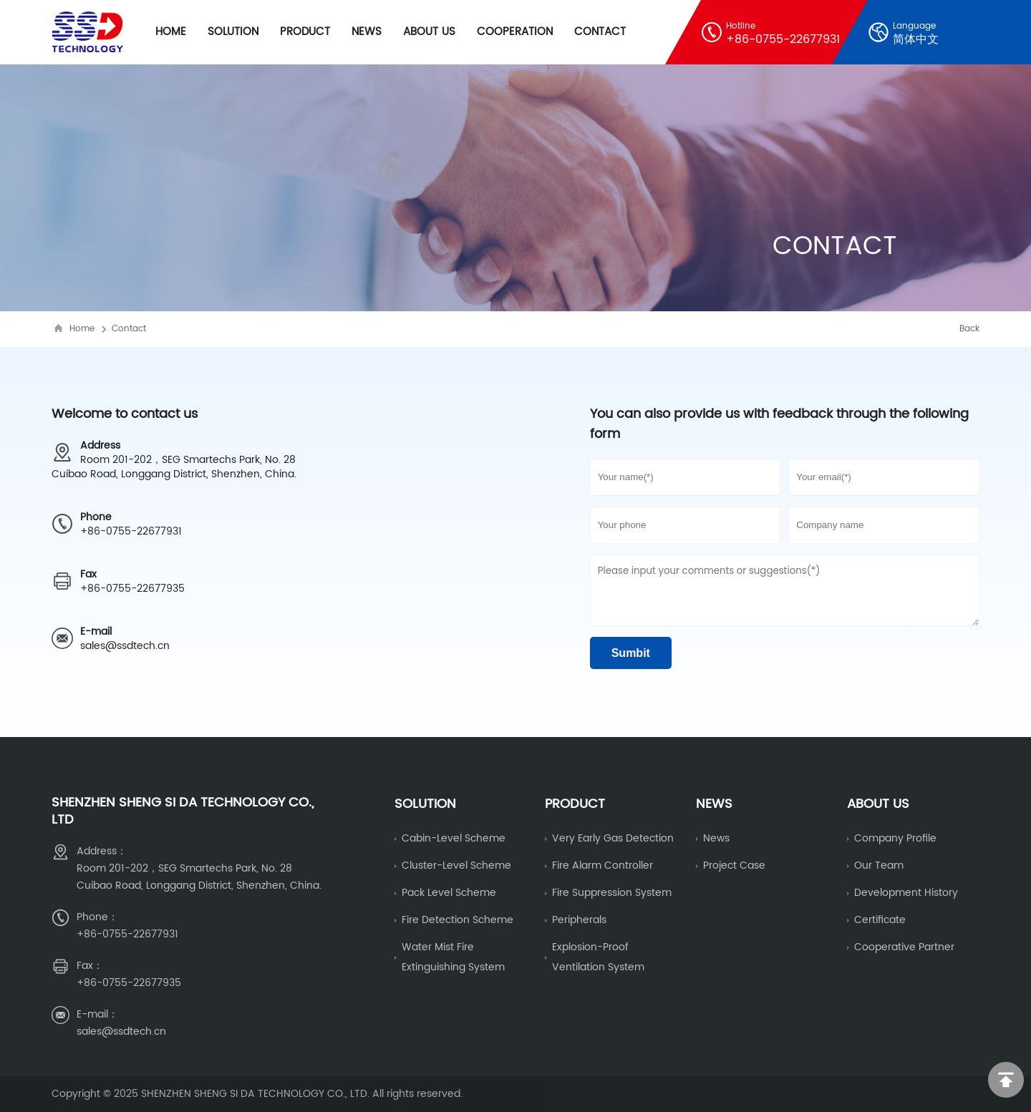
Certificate (880, 920)
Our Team (879, 865)
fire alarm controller (602, 865)
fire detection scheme (457, 920)
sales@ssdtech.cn (125, 646)
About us (878, 804)
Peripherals (579, 920)
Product (305, 32)
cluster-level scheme (456, 865)
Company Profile (895, 838)
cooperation (515, 32)
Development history (906, 892)
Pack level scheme (449, 892)
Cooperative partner (904, 947)
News (367, 32)
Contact (600, 32)
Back (969, 329)
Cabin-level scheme (453, 838)
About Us (429, 32)
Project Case (734, 865)
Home (170, 32)
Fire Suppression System (612, 892)
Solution (233, 32)
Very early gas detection (613, 838)
